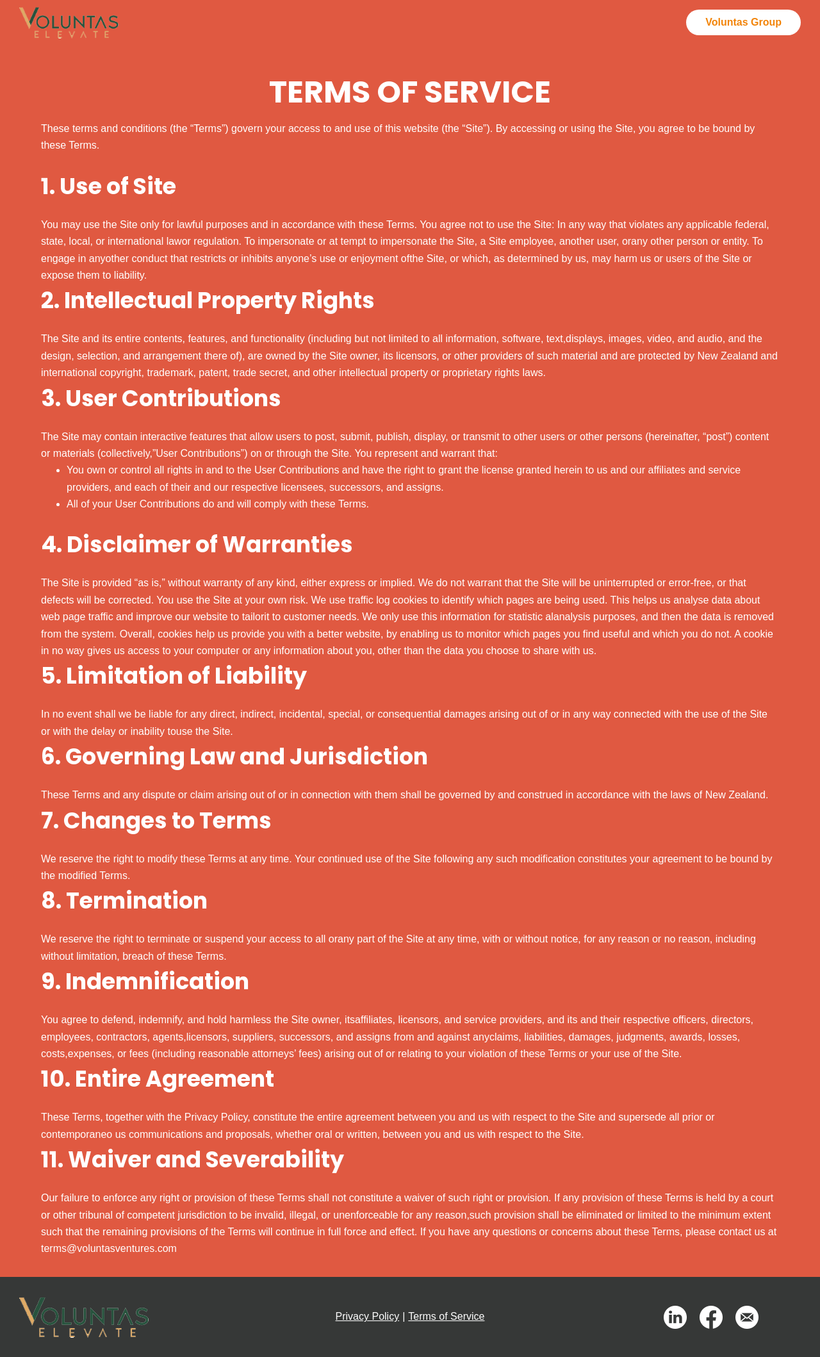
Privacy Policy (368, 1316)
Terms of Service (446, 1316)
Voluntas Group (743, 22)
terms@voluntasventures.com (109, 1248)
